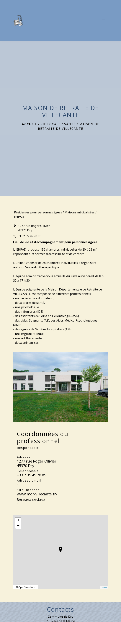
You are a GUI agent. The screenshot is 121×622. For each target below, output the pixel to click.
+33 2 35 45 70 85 (29, 236)
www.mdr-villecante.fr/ (37, 494)
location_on (59, 547)
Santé (70, 124)
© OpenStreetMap (25, 587)
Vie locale (51, 124)
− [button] (18, 526)
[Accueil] (18, 20)
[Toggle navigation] (103, 20)
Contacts (60, 609)
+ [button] (18, 520)
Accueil (29, 124)
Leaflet (104, 588)
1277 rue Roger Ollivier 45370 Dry (34, 228)
